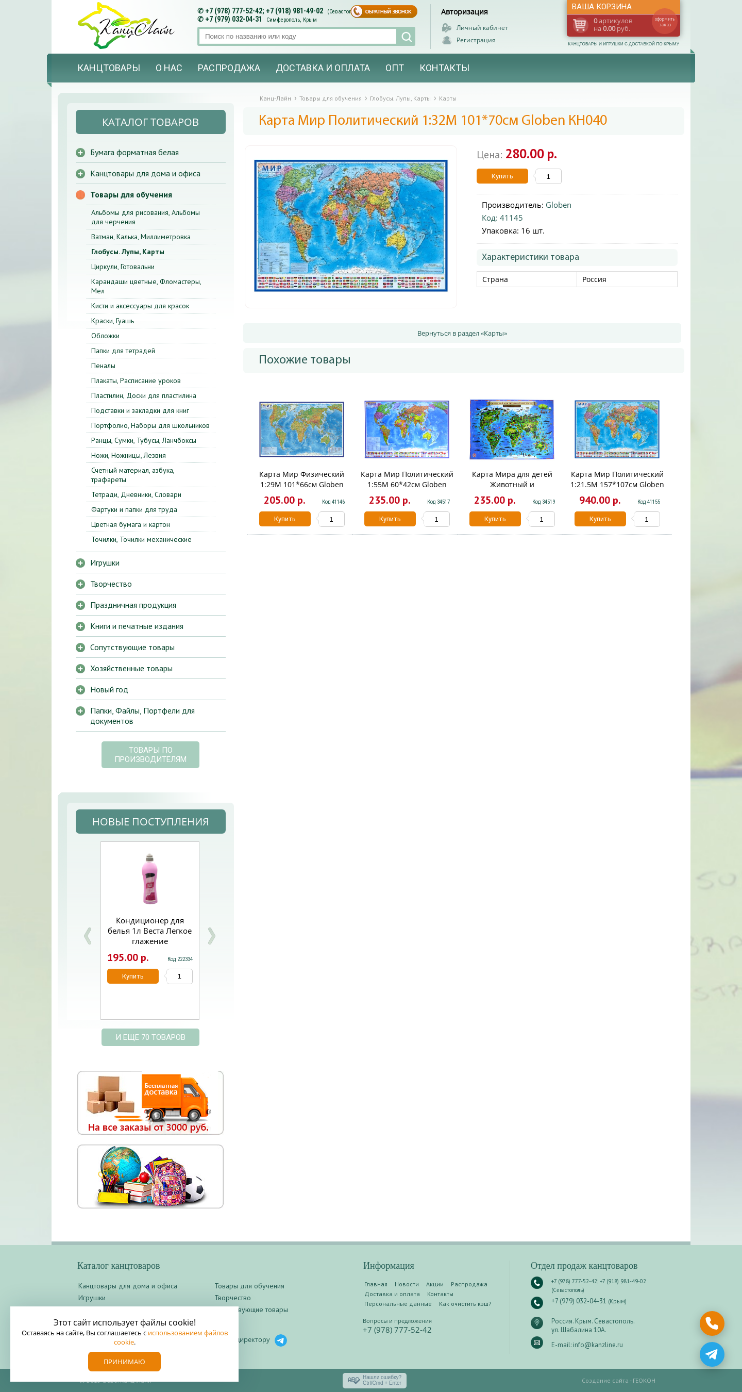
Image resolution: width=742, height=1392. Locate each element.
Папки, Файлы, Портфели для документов (142, 715)
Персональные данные (398, 1303)
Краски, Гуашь (112, 320)
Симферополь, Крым (291, 19)
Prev (87, 936)
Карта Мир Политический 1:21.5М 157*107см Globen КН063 (617, 484)
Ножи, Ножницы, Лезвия (128, 455)
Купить (502, 176)
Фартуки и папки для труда (134, 509)
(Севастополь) (344, 11)
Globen (558, 205)
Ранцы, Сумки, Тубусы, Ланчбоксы (143, 440)
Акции (435, 1284)
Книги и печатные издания (136, 626)
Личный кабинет (482, 27)
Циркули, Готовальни (123, 266)
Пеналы (103, 365)
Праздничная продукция (133, 605)
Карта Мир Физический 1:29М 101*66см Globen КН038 (301, 484)
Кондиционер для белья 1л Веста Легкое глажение (150, 930)
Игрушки (105, 562)
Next (211, 936)
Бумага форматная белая (134, 152)
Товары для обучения (131, 194)
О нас (169, 67)
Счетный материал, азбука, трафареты (132, 475)
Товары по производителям (150, 754)
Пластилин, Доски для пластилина (143, 395)
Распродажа (229, 67)
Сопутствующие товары (132, 647)
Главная (375, 1284)
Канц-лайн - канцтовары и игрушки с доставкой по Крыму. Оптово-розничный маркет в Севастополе (127, 25)
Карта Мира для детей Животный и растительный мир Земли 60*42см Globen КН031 (512, 489)
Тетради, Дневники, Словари (136, 494)
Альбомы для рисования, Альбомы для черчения (145, 217)
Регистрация (476, 40)
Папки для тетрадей (123, 350)
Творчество (111, 583)
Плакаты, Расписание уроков (136, 380)
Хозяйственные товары (131, 668)
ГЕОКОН (644, 1380)
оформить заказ (664, 21)
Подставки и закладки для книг (140, 410)
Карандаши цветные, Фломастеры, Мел (146, 286)
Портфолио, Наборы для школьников (150, 425)
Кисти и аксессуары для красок (140, 305)
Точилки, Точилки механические (141, 539)
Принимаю (124, 1361)
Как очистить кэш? (465, 1303)
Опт (394, 67)
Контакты (444, 67)
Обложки (105, 335)
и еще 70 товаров (150, 1037)
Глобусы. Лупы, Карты (127, 251)
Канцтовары (108, 67)
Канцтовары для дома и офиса (145, 173)
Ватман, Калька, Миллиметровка (141, 236)
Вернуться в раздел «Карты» (462, 333)
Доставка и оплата (323, 67)
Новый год (109, 689)
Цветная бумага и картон (130, 524)
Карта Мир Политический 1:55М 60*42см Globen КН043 (407, 484)
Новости (407, 1284)
